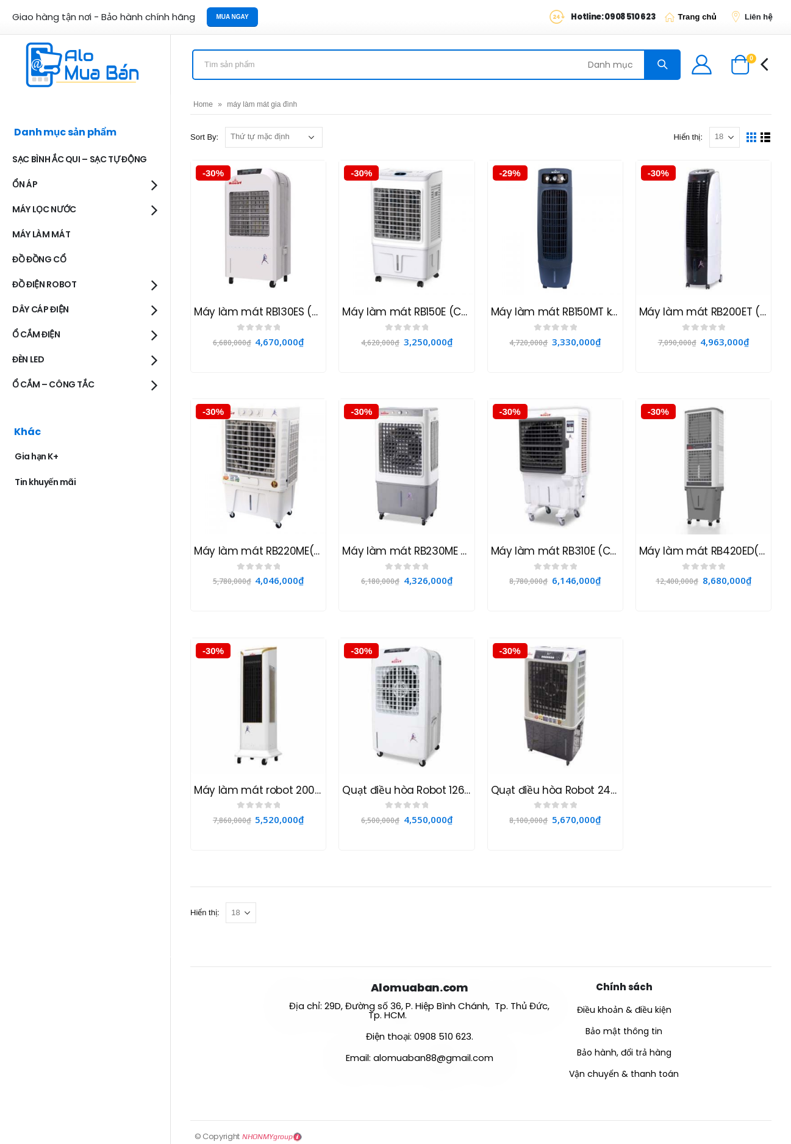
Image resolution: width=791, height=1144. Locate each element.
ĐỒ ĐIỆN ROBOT (44, 284)
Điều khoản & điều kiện (624, 1010)
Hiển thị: (688, 137)
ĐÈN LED (28, 359)
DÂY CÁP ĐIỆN (40, 309)
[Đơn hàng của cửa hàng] (274, 137)
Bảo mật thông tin (623, 1031)
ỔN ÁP (24, 184)
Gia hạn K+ (36, 456)
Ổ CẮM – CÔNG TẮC (53, 384)
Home (203, 104)
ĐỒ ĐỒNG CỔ (39, 259)
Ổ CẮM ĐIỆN (36, 334)
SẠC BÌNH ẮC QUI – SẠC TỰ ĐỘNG (79, 159)
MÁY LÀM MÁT (41, 234)
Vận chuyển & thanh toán (624, 1074)
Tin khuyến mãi (45, 482)
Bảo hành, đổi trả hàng (624, 1052)
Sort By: (204, 137)
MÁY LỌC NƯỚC (44, 209)
